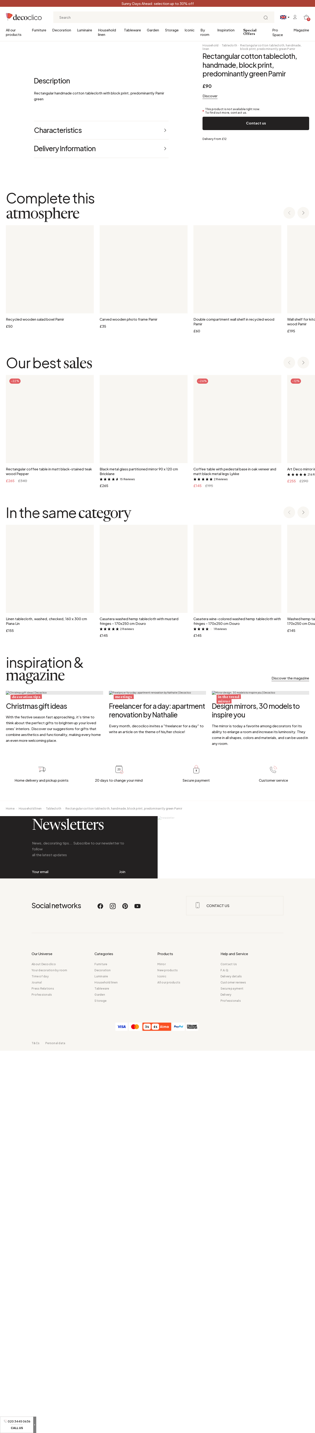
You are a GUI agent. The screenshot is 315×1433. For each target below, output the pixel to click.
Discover (210, 96)
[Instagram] (113, 1290)
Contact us (256, 123)
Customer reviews (233, 1364)
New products (167, 1352)
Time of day (40, 1358)
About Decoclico (44, 1346)
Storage (172, 30)
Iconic (190, 30)
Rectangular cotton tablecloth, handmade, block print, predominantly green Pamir (270, 47)
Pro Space (277, 32)
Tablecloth (229, 45)
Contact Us (229, 1346)
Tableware (132, 30)
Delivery (226, 1377)
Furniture (39, 30)
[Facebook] (100, 1290)
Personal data (55, 1425)
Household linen (107, 32)
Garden (153, 30)
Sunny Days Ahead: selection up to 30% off (157, 3)
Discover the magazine (290, 956)
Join (122, 1232)
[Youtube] (137, 1290)
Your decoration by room (49, 1352)
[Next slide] (303, 491)
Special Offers (250, 32)
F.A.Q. (225, 1352)
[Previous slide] (289, 491)
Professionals (42, 1377)
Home (10, 1148)
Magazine (301, 30)
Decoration (61, 30)
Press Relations (43, 1371)
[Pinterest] (125, 1290)
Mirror (161, 1346)
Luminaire (84, 30)
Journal (37, 1364)
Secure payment (232, 1371)
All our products (14, 32)
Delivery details (231, 1358)
